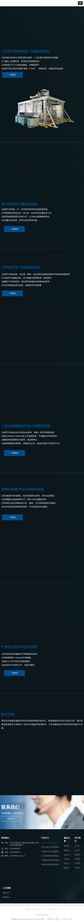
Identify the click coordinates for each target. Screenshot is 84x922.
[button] (80, 3)
